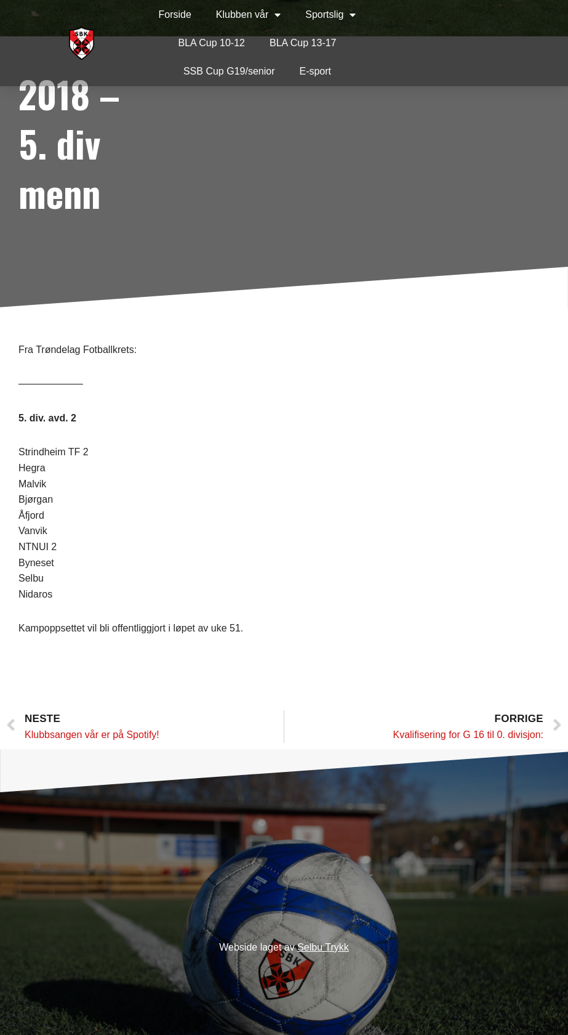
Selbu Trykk (323, 947)
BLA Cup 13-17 (303, 43)
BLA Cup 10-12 (211, 43)
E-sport (315, 71)
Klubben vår (248, 15)
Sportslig (330, 15)
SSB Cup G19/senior (229, 71)
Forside (174, 14)
